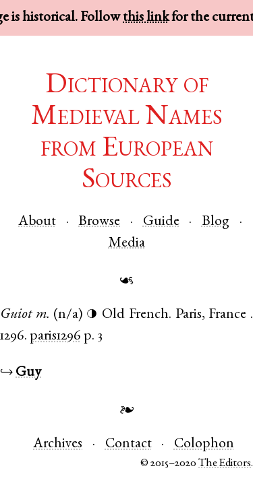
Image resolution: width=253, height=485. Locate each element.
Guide (161, 222)
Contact (128, 444)
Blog (215, 222)
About (37, 222)
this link (146, 18)
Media (127, 243)
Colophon (204, 444)
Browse (99, 222)
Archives (57, 444)
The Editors (224, 464)
